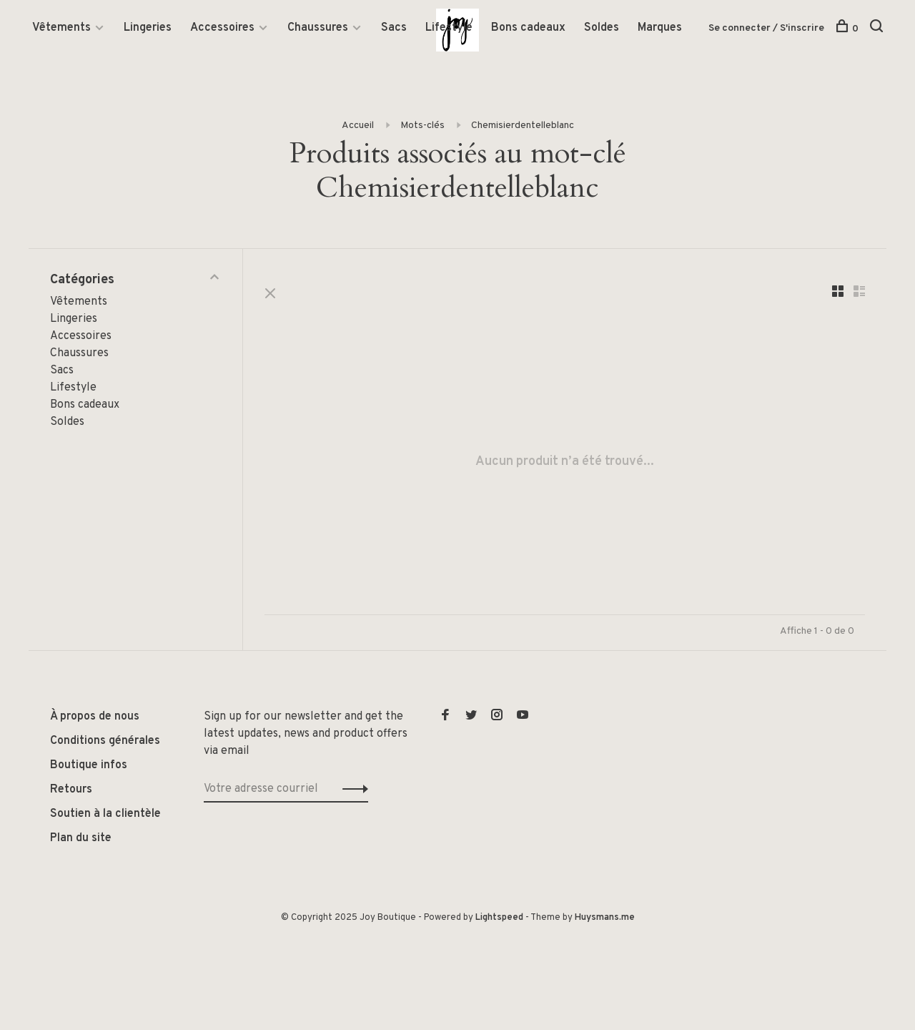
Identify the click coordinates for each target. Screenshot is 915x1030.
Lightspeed (499, 917)
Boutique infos (88, 765)
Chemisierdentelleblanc (522, 125)
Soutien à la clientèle (105, 814)
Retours (71, 790)
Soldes (601, 28)
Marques (660, 28)
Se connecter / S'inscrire (766, 28)
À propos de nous (94, 717)
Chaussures (317, 28)
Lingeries (148, 28)
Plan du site (81, 838)
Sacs (394, 28)
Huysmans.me (605, 917)
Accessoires (222, 28)
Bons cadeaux (528, 28)
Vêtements (61, 28)
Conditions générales (105, 741)
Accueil (358, 125)
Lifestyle (449, 28)
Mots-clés (422, 125)
